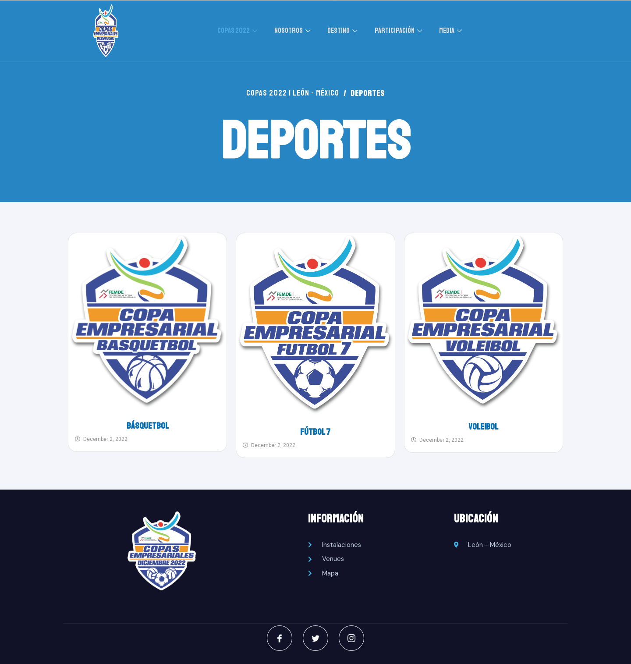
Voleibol (483, 426)
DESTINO (345, 30)
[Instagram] (352, 638)
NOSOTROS (294, 30)
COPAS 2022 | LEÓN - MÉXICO (292, 93)
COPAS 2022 (238, 30)
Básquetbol (148, 425)
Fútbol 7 (315, 431)
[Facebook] (279, 638)
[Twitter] (315, 638)
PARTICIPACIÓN (400, 30)
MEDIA (452, 30)
